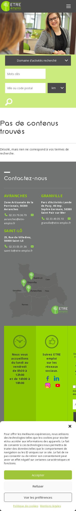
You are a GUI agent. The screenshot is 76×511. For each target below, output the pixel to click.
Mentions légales (50, 506)
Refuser (38, 486)
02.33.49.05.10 (55, 219)
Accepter (38, 475)
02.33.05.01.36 (18, 246)
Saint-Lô (13, 230)
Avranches (15, 195)
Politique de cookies (25, 506)
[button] (70, 426)
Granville (52, 195)
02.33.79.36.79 (18, 215)
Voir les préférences (38, 497)
